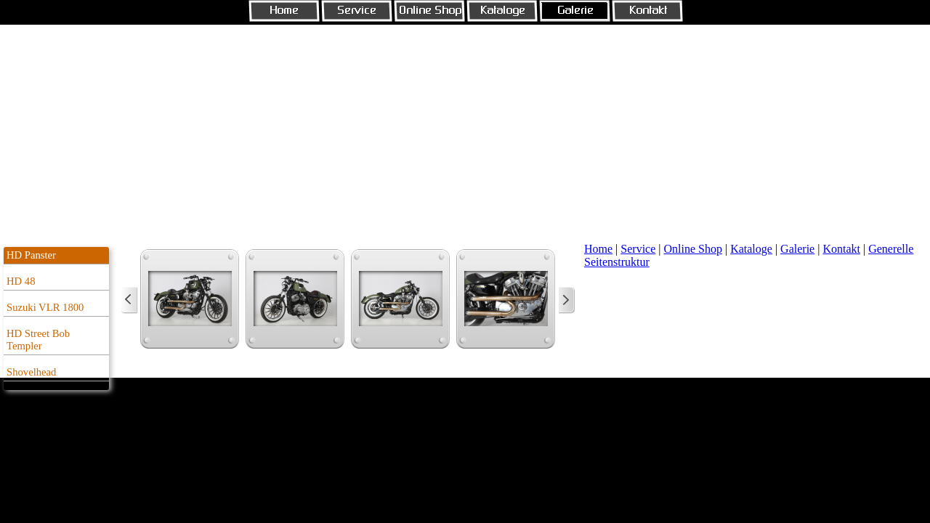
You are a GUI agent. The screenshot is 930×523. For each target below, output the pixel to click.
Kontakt (841, 249)
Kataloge (751, 249)
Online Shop (693, 249)
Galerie (797, 249)
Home (598, 249)
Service (637, 249)
